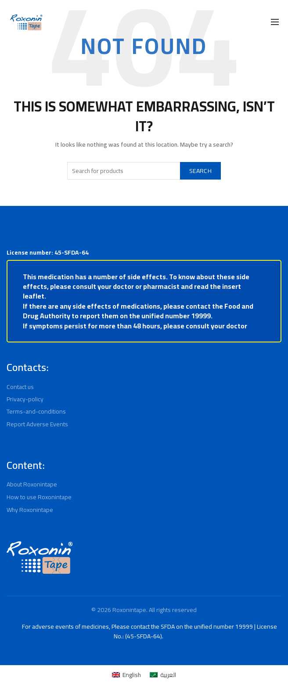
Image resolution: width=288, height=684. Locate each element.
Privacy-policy (25, 399)
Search (198, 170)
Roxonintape (129, 609)
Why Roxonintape (31, 509)
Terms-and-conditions (36, 411)
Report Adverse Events (38, 424)
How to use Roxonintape (40, 496)
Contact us (21, 386)
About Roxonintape (33, 484)
